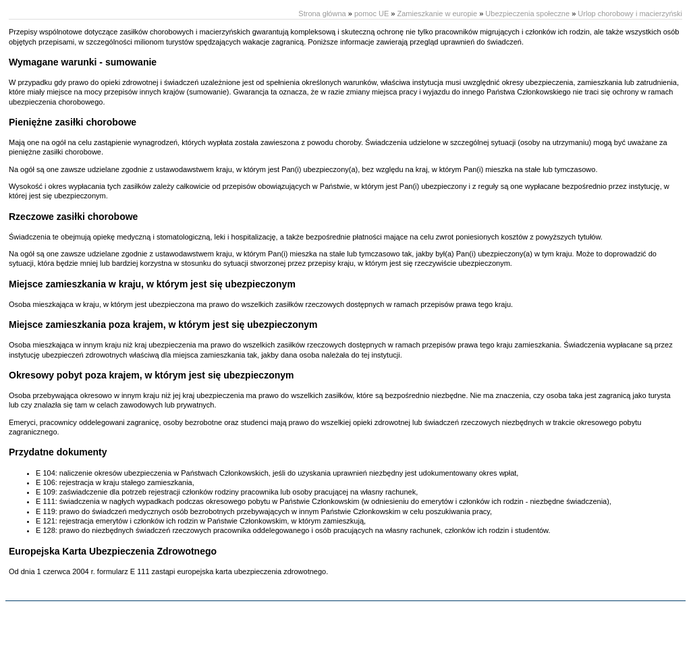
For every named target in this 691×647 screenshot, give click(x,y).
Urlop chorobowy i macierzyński (630, 13)
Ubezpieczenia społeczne (527, 13)
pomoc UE (371, 13)
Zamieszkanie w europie (437, 13)
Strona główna (322, 13)
